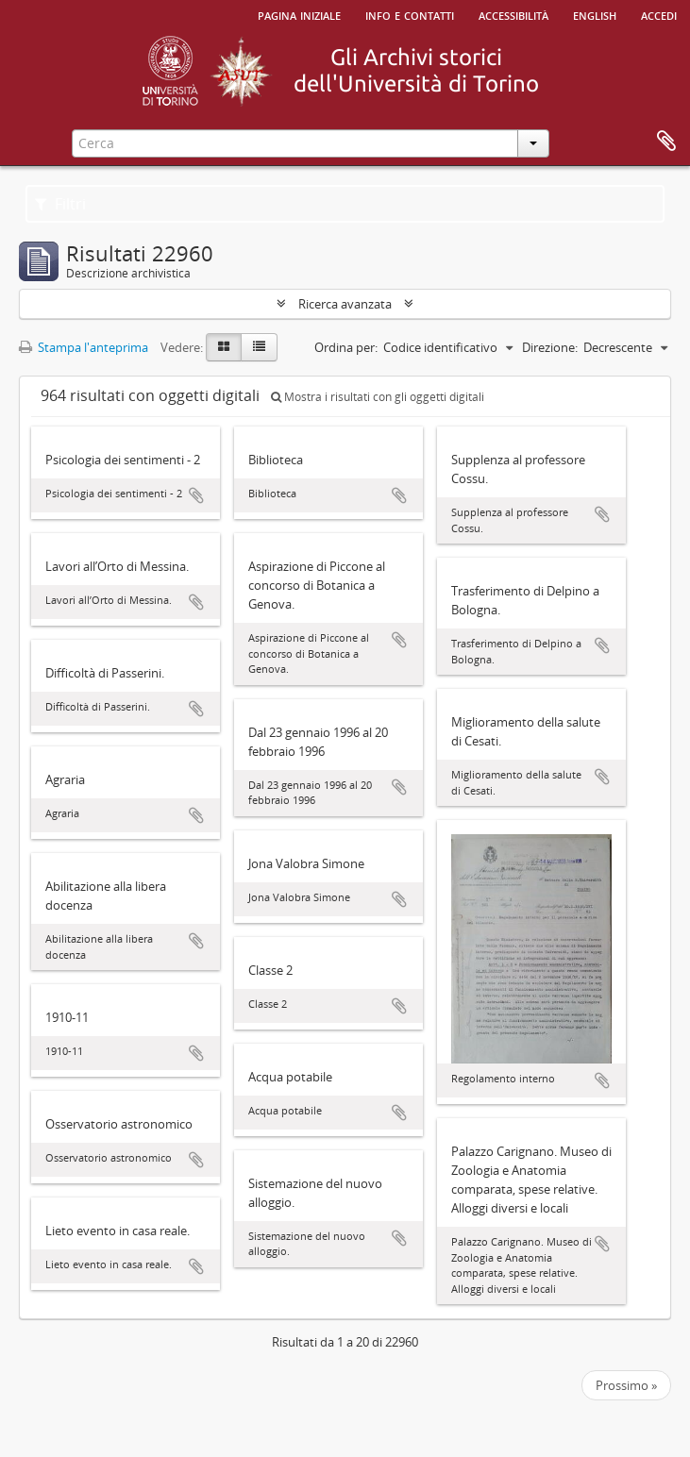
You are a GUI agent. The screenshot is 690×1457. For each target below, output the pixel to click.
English (594, 14)
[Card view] (224, 347)
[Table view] (259, 347)
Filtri (60, 203)
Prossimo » (626, 1385)
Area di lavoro (666, 141)
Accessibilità (513, 14)
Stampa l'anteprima (83, 347)
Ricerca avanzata (345, 303)
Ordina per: (346, 347)
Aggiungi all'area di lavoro (196, 495)
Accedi (659, 14)
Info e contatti (409, 14)
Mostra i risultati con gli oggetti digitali (377, 397)
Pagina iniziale (299, 14)
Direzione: (550, 347)
